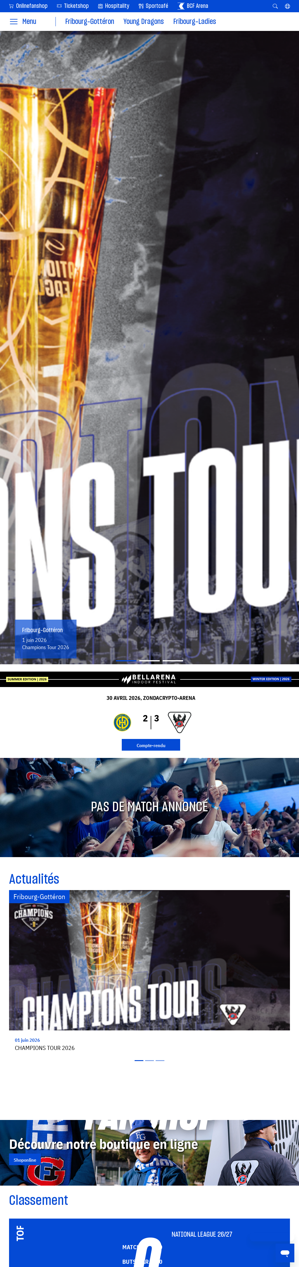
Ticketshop (73, 5)
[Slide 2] (149, 660)
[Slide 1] (126, 660)
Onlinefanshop (28, 5)
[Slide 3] (173, 660)
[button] (287, 6)
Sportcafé (153, 6)
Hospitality (113, 6)
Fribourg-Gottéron (89, 21)
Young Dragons (144, 21)
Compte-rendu (151, 745)
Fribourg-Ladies (194, 21)
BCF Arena (193, 6)
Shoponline (25, 1160)
